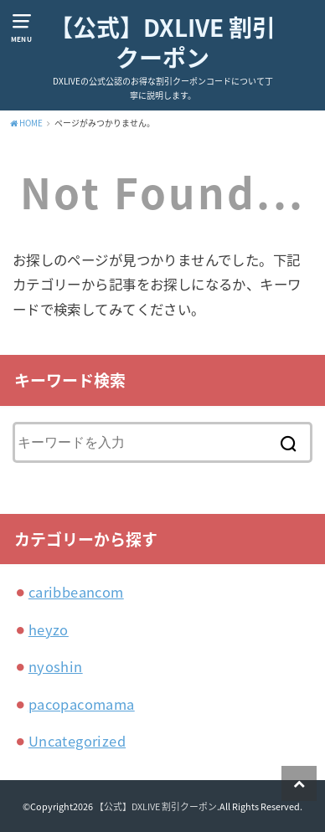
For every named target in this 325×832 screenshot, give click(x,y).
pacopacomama (81, 704)
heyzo (48, 629)
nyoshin (55, 666)
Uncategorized (77, 741)
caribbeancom (76, 592)
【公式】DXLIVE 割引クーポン (162, 43)
